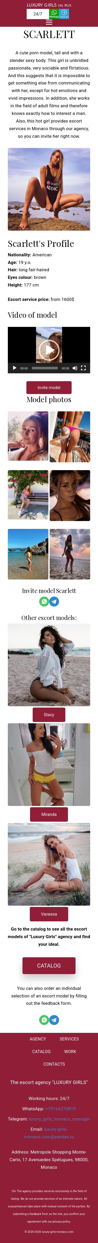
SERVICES (69, 1039)
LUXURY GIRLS (41, 5)
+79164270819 (60, 1108)
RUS (68, 5)
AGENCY (38, 1039)
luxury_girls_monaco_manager (59, 1119)
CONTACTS (54, 1064)
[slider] (44, 368)
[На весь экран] (83, 368)
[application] (49, 350)
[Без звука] (75, 368)
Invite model (49, 387)
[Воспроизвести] (14, 368)
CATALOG (49, 966)
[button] (49, 350)
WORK (70, 1051)
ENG (61, 5)
